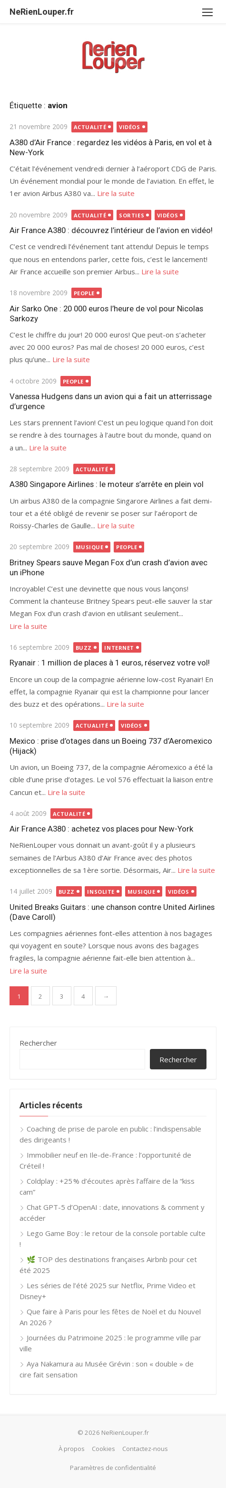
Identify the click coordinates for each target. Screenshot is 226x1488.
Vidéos (129, 127)
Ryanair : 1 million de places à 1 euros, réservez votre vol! (110, 662)
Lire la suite (116, 193)
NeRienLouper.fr (42, 12)
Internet (119, 647)
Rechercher (38, 1043)
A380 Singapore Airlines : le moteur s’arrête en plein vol (107, 484)
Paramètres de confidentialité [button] (113, 1467)
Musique (90, 547)
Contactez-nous (145, 1448)
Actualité (90, 127)
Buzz (84, 647)
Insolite (100, 891)
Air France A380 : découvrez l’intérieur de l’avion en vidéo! (111, 230)
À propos (72, 1448)
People (84, 293)
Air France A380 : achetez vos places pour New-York (101, 828)
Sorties (131, 215)
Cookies (103, 1448)
